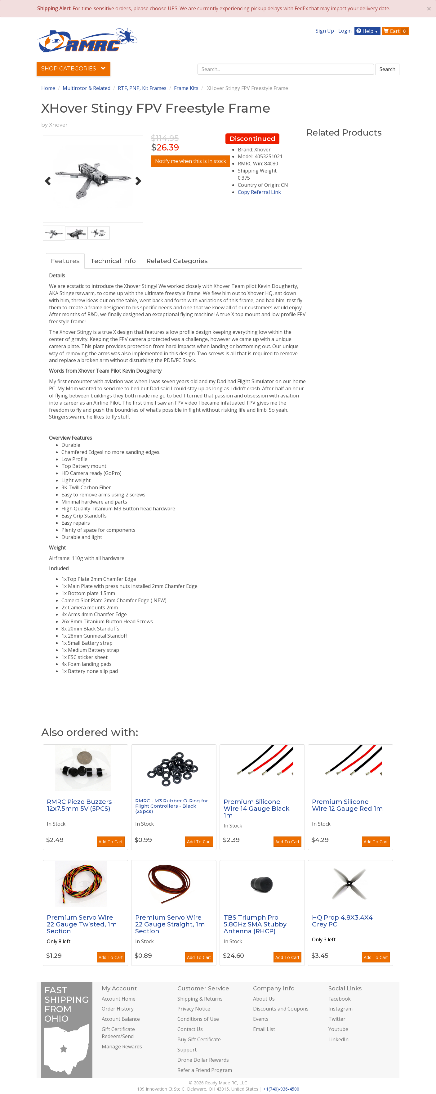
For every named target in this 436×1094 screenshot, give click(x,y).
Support (187, 1049)
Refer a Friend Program (204, 1070)
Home (48, 88)
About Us (264, 998)
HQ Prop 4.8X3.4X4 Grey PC (342, 921)
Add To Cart (111, 842)
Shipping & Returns (200, 998)
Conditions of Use (198, 1019)
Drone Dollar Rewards (203, 1059)
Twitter (336, 1019)
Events (261, 1019)
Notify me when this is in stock (190, 161)
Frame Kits (186, 88)
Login (345, 30)
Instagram (340, 1008)
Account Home (119, 998)
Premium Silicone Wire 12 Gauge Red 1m (347, 805)
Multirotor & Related (86, 88)
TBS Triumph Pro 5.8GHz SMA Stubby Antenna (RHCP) (255, 924)
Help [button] (368, 31)
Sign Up (325, 30)
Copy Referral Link (259, 192)
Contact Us (190, 1029)
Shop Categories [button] (73, 68)
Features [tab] (65, 261)
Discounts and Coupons (281, 1008)
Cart (396, 31)
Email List (264, 1029)
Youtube (338, 1029)
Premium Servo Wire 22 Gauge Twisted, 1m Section (82, 924)
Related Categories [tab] (177, 261)
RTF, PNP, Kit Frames (142, 88)
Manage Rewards (122, 1046)
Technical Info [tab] (113, 261)
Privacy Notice (193, 1008)
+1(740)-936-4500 (281, 1089)
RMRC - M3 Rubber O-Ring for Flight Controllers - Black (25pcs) (171, 806)
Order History (118, 1008)
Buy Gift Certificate (199, 1039)
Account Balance (121, 1019)
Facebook (339, 998)
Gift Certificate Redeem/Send (118, 1033)
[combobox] (286, 69)
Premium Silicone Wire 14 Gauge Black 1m (257, 808)
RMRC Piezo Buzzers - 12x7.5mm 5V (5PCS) (81, 805)
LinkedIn (338, 1039)
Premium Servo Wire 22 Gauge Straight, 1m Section (170, 924)
